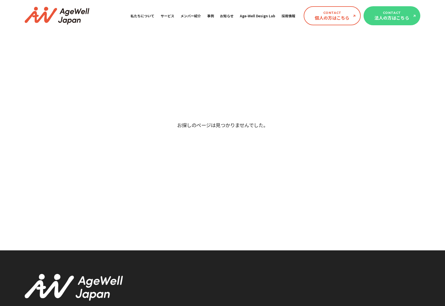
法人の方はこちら (391, 16)
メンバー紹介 (190, 15)
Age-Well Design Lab (257, 15)
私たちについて (142, 15)
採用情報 (288, 15)
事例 (210, 15)
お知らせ (227, 15)
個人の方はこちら (332, 16)
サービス (167, 15)
